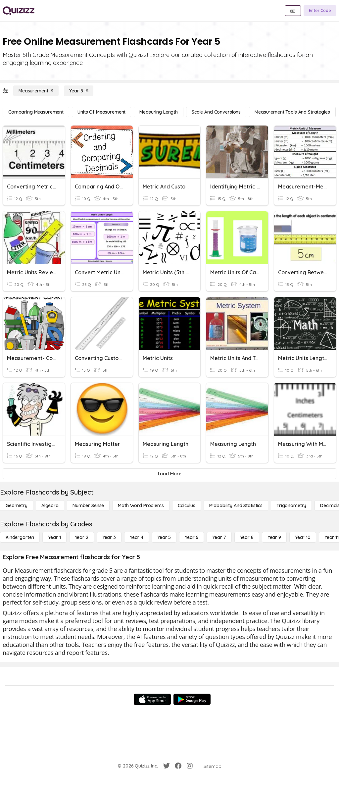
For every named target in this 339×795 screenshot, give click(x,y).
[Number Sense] (88, 505)
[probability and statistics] (236, 505)
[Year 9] (274, 537)
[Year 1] (54, 537)
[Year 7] (219, 537)
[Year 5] (78, 90)
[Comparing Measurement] (36, 112)
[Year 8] (246, 537)
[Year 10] (302, 537)
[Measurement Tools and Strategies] (292, 112)
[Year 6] (191, 537)
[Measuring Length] (158, 112)
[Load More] (169, 473)
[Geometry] (16, 505)
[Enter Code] (320, 10)
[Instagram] (190, 766)
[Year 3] (109, 537)
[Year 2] (81, 537)
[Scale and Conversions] (216, 112)
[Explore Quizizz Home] (18, 10)
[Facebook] (178, 766)
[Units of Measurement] (101, 112)
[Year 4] (136, 537)
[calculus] (186, 505)
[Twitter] (166, 766)
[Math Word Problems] (140, 505)
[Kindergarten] (20, 537)
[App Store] (152, 699)
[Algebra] (50, 505)
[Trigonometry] (291, 505)
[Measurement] (36, 90)
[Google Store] (192, 699)
